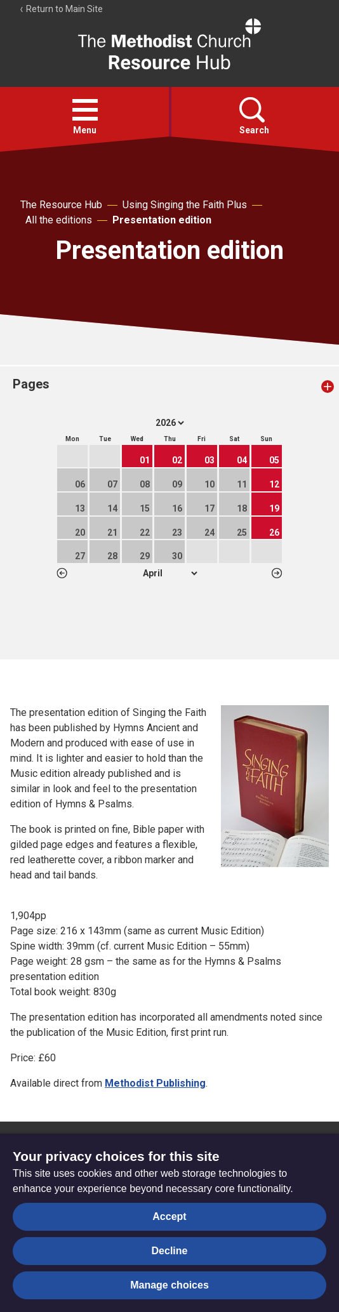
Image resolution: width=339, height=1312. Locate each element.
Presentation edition (161, 220)
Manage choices (169, 1285)
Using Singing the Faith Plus (185, 205)
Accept (169, 1216)
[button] (85, 110)
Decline (170, 1250)
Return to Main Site (61, 9)
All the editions (58, 220)
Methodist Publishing (155, 1083)
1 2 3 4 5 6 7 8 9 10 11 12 (169, 573)
